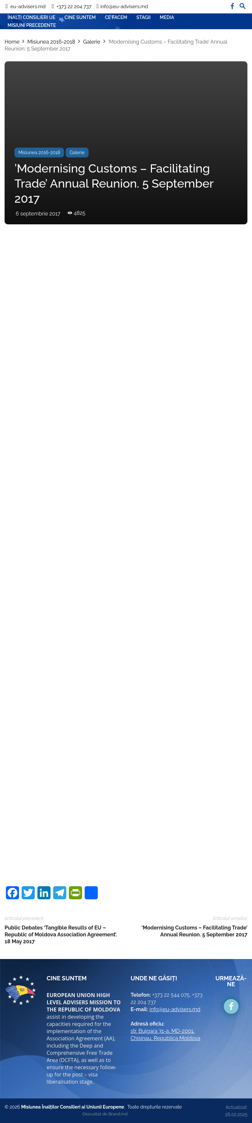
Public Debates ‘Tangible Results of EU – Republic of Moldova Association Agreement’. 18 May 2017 (61, 935)
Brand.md (117, 1114)
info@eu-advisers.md (175, 1009)
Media (167, 17)
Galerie (91, 42)
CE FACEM (116, 17)
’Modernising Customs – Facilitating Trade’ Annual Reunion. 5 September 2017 (194, 931)
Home (12, 42)
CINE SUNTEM (80, 17)
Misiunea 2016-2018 (51, 42)
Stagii (143, 17)
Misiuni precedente (32, 25)
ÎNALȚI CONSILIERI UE (31, 17)
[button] (242, 5)
